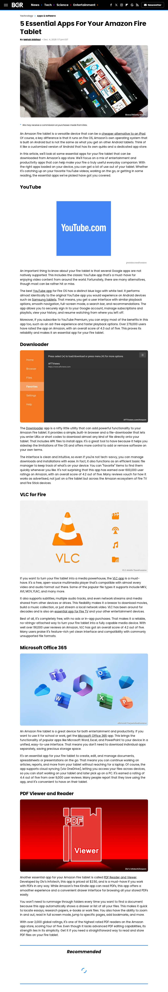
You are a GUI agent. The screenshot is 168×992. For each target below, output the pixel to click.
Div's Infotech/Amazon (135, 869)
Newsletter (152, 5)
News (35, 5)
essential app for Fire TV (71, 611)
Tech (48, 5)
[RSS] (137, 5)
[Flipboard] (127, 5)
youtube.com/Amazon (136, 262)
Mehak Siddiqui (32, 39)
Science (63, 5)
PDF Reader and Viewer (120, 877)
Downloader (34, 428)
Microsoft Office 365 (92, 736)
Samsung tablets (44, 300)
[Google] (132, 5)
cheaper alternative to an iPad (123, 134)
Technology (26, 15)
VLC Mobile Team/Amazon (134, 570)
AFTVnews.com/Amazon (135, 420)
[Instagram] (121, 5)
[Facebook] (111, 5)
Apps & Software (46, 15)
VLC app (118, 578)
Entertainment (84, 5)
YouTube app (42, 291)
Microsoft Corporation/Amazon (131, 723)
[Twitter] (116, 5)
